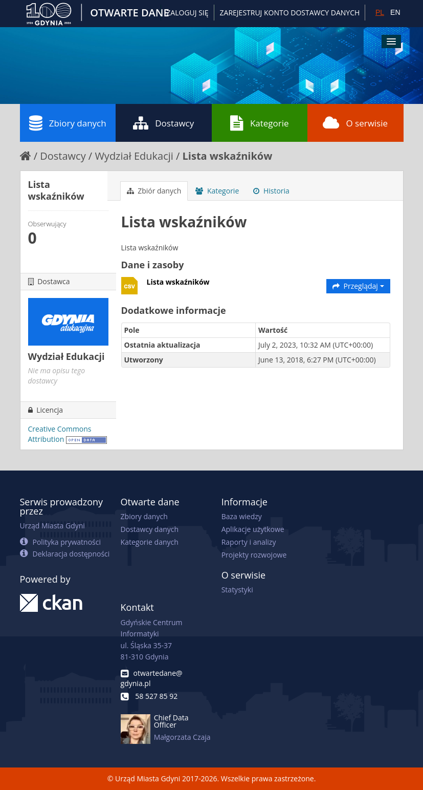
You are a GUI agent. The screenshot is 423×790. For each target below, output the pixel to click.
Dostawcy (163, 123)
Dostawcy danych (150, 529)
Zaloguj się (187, 12)
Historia (271, 191)
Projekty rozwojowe (254, 555)
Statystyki (237, 589)
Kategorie (259, 123)
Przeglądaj (358, 286)
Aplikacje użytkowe (252, 529)
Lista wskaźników (228, 156)
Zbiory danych (67, 123)
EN (395, 12)
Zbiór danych (154, 191)
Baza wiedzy (241, 516)
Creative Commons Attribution (60, 434)
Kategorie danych (150, 542)
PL (379, 12)
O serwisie (355, 123)
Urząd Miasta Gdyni (52, 525)
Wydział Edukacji (134, 156)
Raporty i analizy (248, 542)
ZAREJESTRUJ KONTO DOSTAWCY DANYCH (290, 12)
